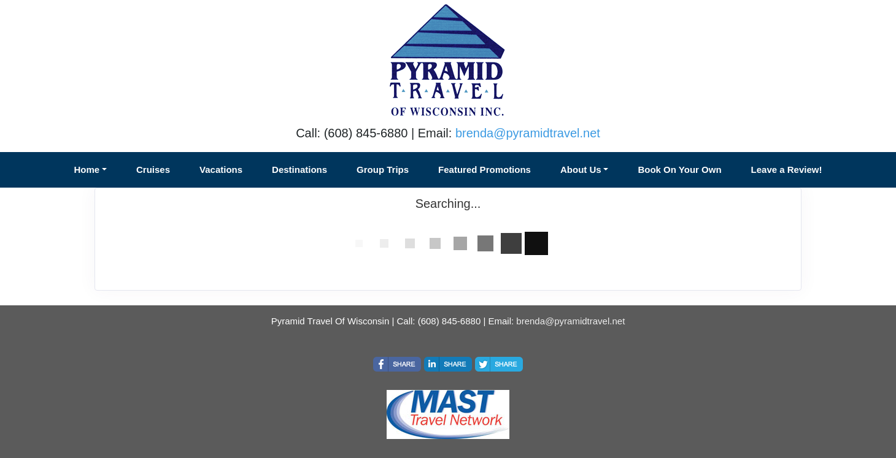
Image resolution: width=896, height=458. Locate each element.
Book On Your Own (679, 169)
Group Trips (383, 169)
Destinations (299, 169)
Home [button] (87, 169)
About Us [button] (580, 169)
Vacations (220, 169)
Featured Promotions (484, 169)
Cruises (153, 169)
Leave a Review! (786, 169)
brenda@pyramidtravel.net (527, 133)
